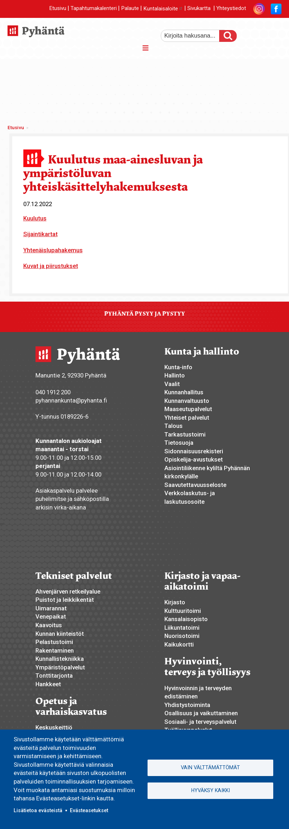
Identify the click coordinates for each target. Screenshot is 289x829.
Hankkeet (48, 684)
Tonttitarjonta (54, 675)
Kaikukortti (179, 644)
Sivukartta (199, 8)
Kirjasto (174, 602)
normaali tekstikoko (263, 33)
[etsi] (195, 36)
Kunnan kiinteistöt (59, 633)
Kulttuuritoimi (182, 610)
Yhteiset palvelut (186, 417)
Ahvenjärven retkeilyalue (67, 591)
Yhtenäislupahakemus (53, 250)
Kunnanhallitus (183, 392)
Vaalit (172, 383)
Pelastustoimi (54, 641)
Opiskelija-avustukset (193, 459)
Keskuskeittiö (53, 727)
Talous (173, 425)
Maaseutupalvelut (188, 409)
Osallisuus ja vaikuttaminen (201, 713)
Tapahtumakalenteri (94, 8)
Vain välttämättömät (210, 767)
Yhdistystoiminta (187, 704)
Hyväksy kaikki (210, 791)
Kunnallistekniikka (59, 658)
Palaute (130, 8)
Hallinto (174, 375)
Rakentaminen (54, 650)
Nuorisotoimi (181, 635)
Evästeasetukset (89, 810)
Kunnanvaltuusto (186, 400)
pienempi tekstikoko (275, 33)
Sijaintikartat (40, 234)
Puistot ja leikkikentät (64, 599)
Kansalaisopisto (186, 619)
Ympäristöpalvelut (60, 667)
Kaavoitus (48, 625)
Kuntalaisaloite (163, 8)
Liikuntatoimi (181, 627)
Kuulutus (35, 218)
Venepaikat (50, 616)
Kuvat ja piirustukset (50, 265)
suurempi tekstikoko (251, 33)
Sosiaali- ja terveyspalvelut (200, 721)
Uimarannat (51, 608)
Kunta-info (178, 367)
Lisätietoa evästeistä (38, 810)
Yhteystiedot (231, 8)
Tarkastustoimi (185, 434)
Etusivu (57, 8)
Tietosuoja (178, 442)
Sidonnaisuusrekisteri (193, 451)
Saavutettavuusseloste (195, 484)
